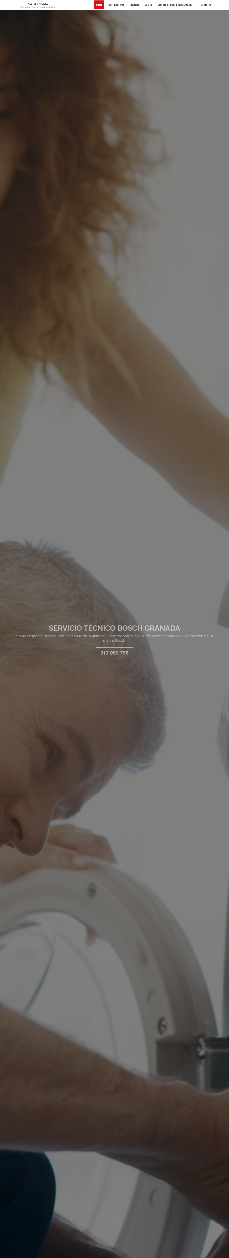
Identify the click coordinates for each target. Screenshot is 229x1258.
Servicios (134, 4)
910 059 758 (115, 659)
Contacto (206, 4)
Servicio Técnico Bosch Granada (175, 4)
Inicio (99, 4)
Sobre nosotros (115, 4)
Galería (148, 4)
